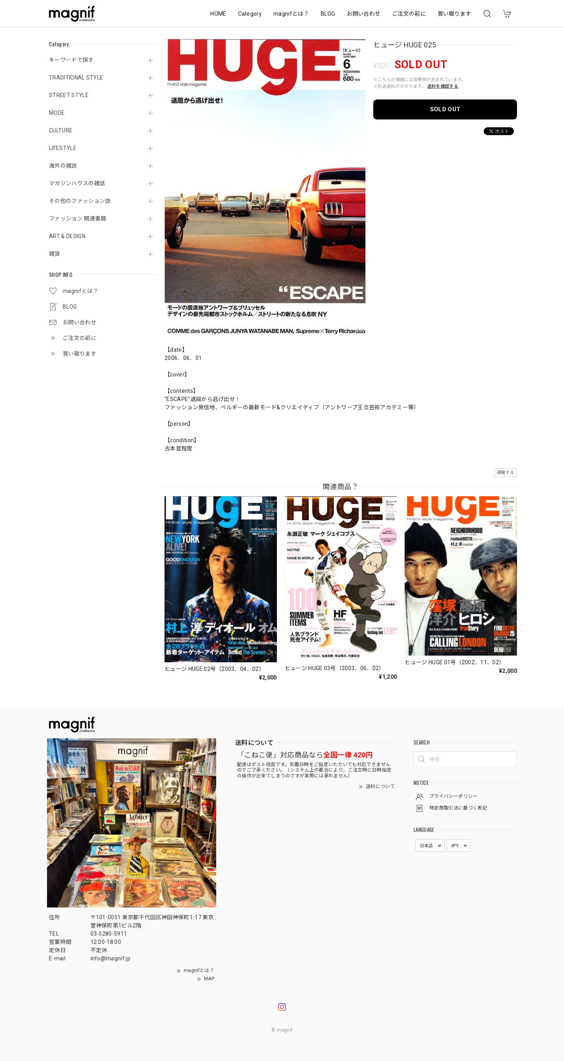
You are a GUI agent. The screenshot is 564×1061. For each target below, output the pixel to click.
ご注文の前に (409, 14)
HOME (218, 14)
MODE (57, 113)
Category (250, 14)
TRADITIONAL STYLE (76, 77)
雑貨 (54, 254)
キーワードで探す (71, 60)
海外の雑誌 (63, 166)
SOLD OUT (445, 109)
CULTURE (60, 130)
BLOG (328, 14)
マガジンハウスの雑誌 (77, 183)
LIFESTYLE (62, 148)
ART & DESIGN (67, 236)
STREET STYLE (69, 95)
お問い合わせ (363, 14)
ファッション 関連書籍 (78, 218)
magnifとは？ (291, 14)
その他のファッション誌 (80, 201)
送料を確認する (442, 86)
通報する (505, 472)
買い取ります (454, 14)
